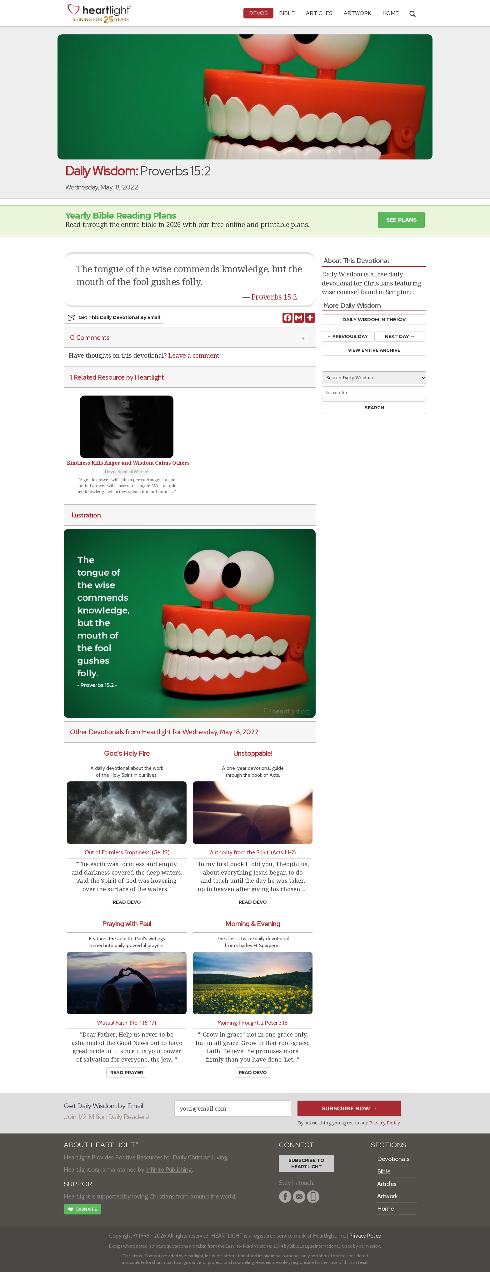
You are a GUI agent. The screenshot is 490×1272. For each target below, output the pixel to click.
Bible (287, 13)
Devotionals (393, 1159)
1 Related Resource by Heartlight (117, 377)
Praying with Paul (126, 923)
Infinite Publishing (169, 1169)
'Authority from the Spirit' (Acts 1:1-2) (252, 852)
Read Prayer (126, 1072)
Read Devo (127, 902)
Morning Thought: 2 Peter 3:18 (253, 1022)
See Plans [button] (401, 220)
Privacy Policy (384, 1122)
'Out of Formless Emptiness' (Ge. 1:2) (127, 852)
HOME (390, 13)
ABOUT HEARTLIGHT (101, 1144)
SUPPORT (80, 1184)
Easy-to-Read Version (246, 1246)
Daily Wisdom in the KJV (374, 319)
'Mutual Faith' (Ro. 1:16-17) (126, 1022)
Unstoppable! (252, 753)
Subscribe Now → (349, 1108)
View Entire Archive (374, 350)
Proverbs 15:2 (274, 297)
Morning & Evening (252, 923)
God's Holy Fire (127, 753)
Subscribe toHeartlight (306, 1163)
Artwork (357, 13)
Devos (258, 13)
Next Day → (400, 336)
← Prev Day (347, 336)
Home (385, 1208)
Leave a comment (193, 355)
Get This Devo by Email (114, 317)
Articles (319, 13)
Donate (82, 1210)
